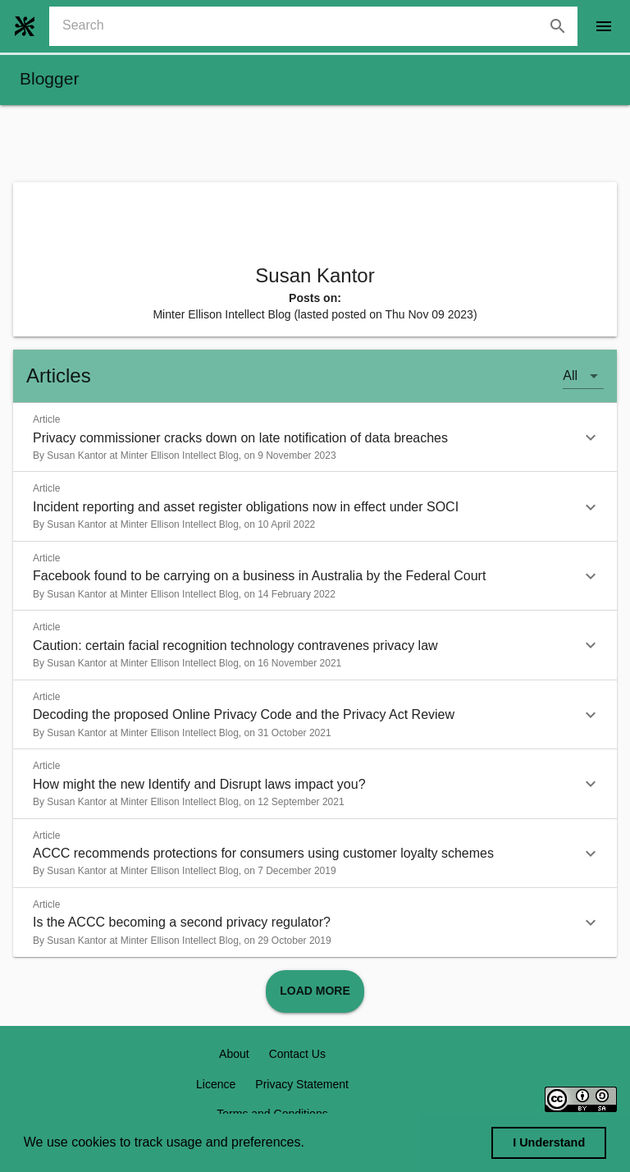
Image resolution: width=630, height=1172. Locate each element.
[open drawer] (603, 26)
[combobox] (320, 26)
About (234, 1053)
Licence (215, 1084)
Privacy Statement (302, 1084)
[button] (315, 437)
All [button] (570, 375)
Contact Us (297, 1053)
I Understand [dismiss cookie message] (549, 1142)
